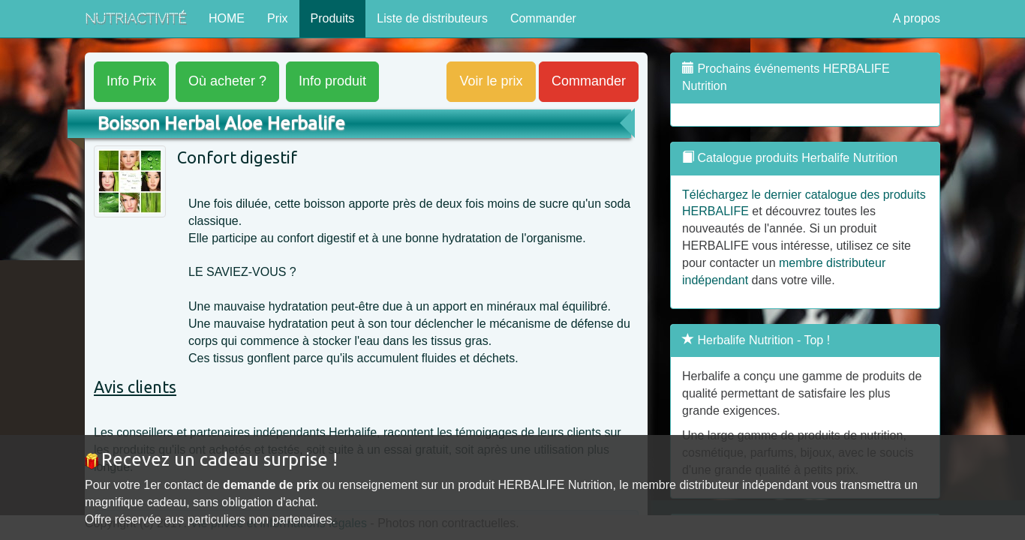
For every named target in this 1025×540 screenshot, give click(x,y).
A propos (916, 18)
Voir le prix (490, 81)
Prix (277, 18)
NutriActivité (135, 18)
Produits (333, 18)
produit (332, 81)
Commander (543, 18)
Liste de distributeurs (432, 18)
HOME (227, 18)
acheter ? (227, 81)
